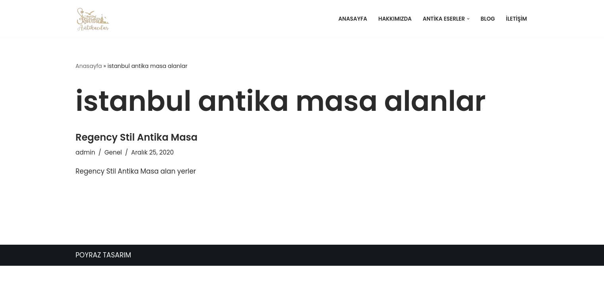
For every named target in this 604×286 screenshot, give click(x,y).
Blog (487, 19)
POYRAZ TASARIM (103, 275)
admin (85, 152)
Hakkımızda (394, 19)
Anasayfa (351, 19)
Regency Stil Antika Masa (136, 137)
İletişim (516, 19)
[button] (468, 18)
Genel (113, 152)
